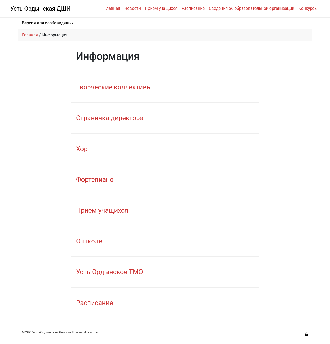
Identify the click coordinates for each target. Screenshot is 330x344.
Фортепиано (94, 179)
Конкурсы (308, 8)
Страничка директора (110, 118)
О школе (89, 241)
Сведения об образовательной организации (251, 8)
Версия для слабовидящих (48, 23)
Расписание (193, 8)
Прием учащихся (161, 8)
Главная (112, 8)
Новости (132, 8)
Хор (82, 149)
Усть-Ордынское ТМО (109, 272)
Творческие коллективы (114, 87)
